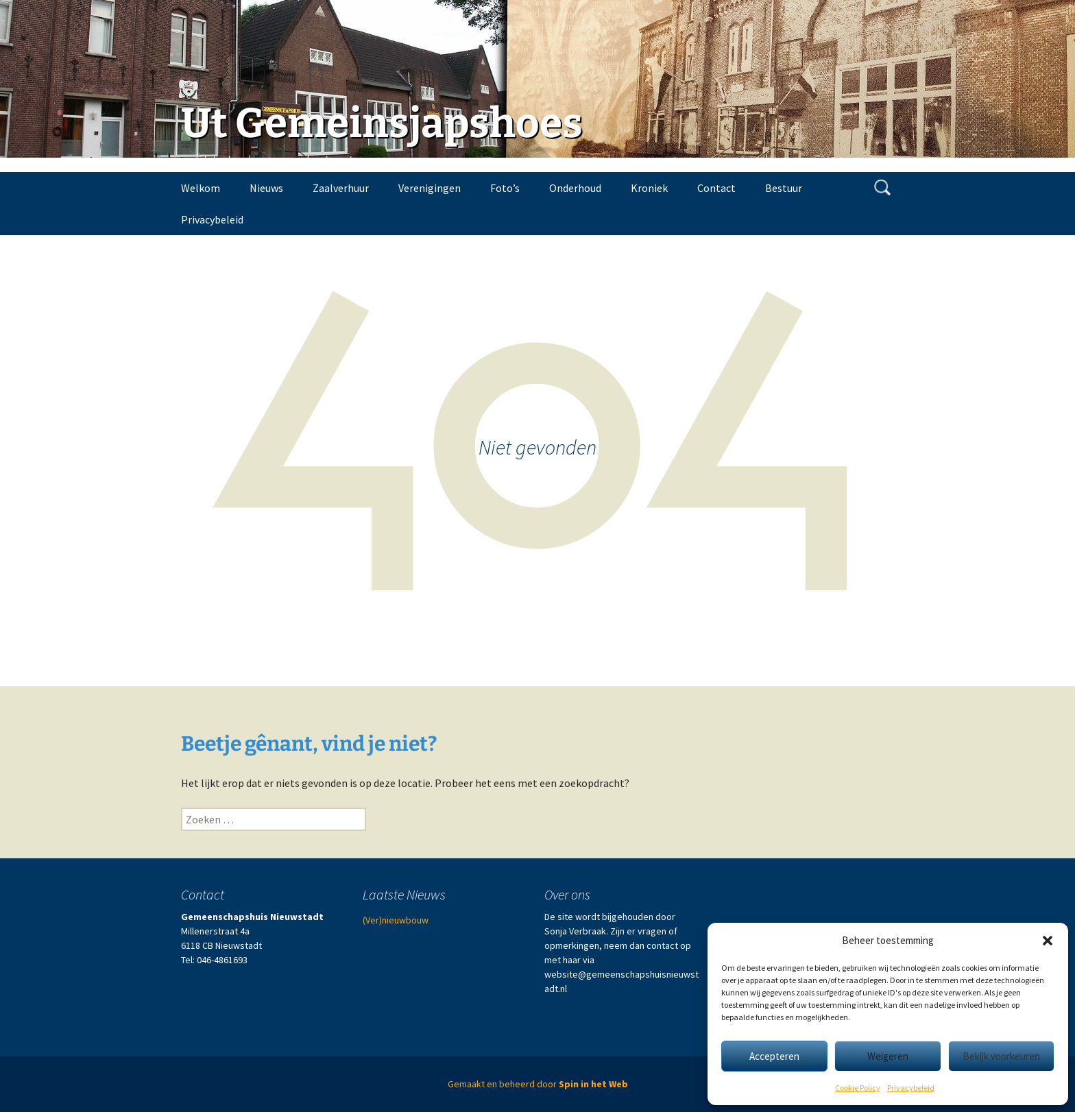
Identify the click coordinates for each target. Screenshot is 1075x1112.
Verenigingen (429, 188)
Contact (716, 188)
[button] (1047, 940)
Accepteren (774, 1056)
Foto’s (505, 188)
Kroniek (649, 188)
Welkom (200, 188)
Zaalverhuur (341, 188)
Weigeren (887, 1056)
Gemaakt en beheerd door (538, 1084)
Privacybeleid (910, 1088)
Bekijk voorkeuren (1001, 1056)
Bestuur (783, 188)
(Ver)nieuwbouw (395, 920)
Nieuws (266, 188)
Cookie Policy (857, 1088)
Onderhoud (575, 188)
